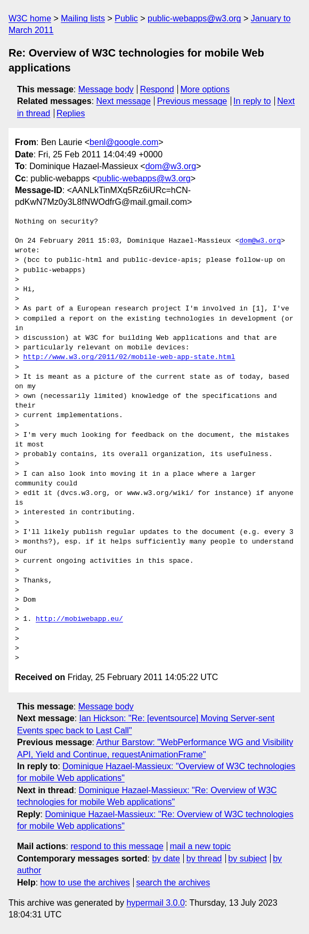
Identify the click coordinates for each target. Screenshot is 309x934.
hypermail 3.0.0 (155, 902)
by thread (204, 858)
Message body (106, 89)
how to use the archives (85, 882)
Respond (157, 89)
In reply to (252, 101)
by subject (247, 858)
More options (205, 89)
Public (126, 18)
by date (166, 858)
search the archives (173, 882)
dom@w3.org (170, 166)
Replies (70, 113)
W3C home (30, 18)
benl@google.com (124, 142)
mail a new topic (200, 846)
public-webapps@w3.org (194, 18)
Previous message (192, 101)
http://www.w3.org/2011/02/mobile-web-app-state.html (129, 357)
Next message (123, 101)
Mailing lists (83, 18)
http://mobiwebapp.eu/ (79, 619)
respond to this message (116, 846)
